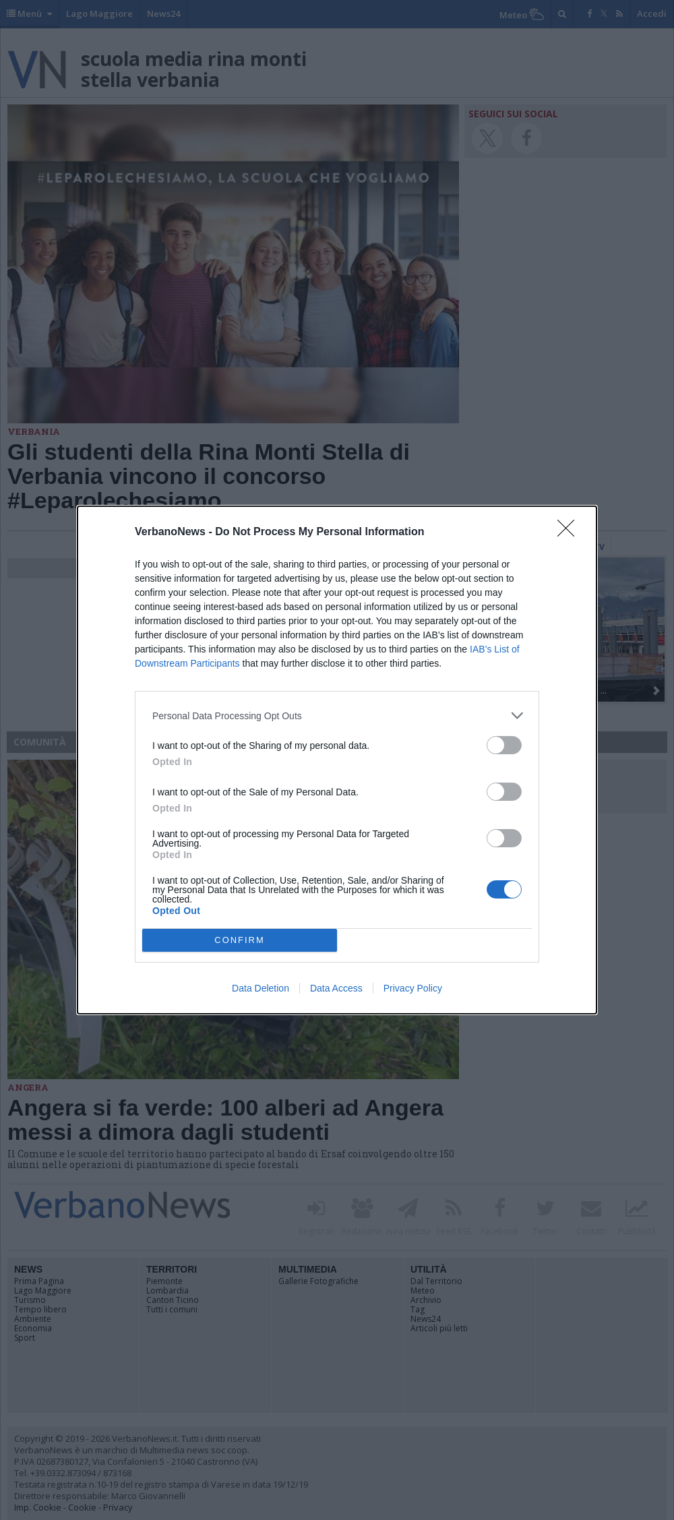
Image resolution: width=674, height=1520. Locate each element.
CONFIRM (239, 941)
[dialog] (337, 760)
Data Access (336, 988)
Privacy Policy (413, 988)
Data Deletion (260, 988)
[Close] (570, 532)
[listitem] (337, 715)
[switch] (504, 745)
